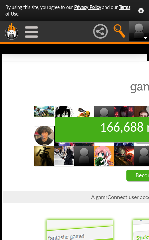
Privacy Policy (87, 7)
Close (141, 10)
